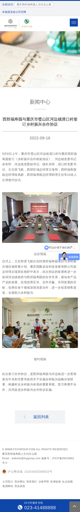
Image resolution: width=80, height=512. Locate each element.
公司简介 (8, 481)
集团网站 (8, 486)
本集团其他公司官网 (14, 11)
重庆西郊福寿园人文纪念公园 (19, 453)
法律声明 (43, 481)
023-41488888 (37, 507)
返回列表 (36, 417)
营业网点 (20, 481)
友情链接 (55, 481)
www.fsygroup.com (20, 449)
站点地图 (67, 481)
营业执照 (20, 486)
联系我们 (31, 481)
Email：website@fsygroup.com (21, 458)
